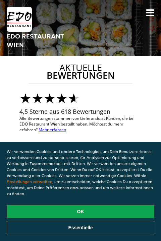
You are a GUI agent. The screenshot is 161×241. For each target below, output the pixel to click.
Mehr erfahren (52, 130)
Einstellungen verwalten (29, 181)
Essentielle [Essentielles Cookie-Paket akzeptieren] (80, 227)
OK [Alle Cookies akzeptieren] (80, 211)
